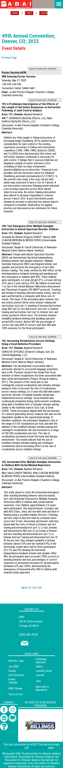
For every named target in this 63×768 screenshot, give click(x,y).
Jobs (38, 681)
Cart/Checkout (16, 675)
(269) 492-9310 (28, 635)
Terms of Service (38, 747)
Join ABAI (13, 666)
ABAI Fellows (15, 688)
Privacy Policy (16, 747)
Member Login (16, 660)
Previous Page (9, 57)
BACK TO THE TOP (31, 587)
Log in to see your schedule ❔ (44, 68)
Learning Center (44, 670)
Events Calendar (12, 681)
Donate (12, 670)
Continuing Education (41, 660)
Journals (40, 675)
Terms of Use (15, 694)
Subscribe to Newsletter (42, 688)
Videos (39, 666)
